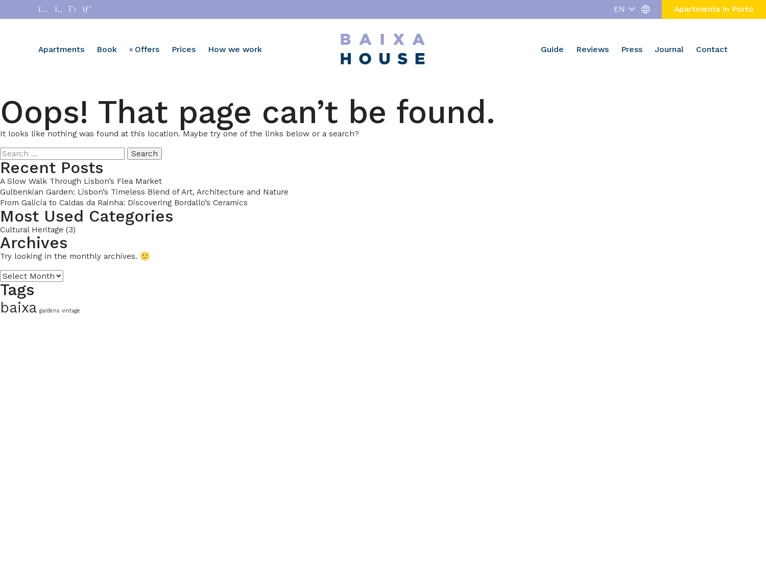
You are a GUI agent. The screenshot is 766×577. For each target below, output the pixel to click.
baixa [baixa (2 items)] (18, 308)
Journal (669, 49)
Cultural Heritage (31, 229)
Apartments (61, 49)
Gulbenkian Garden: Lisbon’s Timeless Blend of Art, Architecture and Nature (144, 192)
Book (107, 49)
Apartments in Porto (714, 9)
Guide (552, 49)
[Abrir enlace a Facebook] (58, 9)
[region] (132, 503)
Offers (147, 49)
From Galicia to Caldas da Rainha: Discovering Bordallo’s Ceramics (124, 202)
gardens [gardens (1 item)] (49, 310)
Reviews (592, 49)
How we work (235, 49)
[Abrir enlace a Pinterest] (87, 9)
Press (631, 49)
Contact (712, 49)
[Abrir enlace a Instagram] (43, 9)
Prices (184, 49)
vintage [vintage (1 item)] (71, 310)
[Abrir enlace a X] (73, 9)
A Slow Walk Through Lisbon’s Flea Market (81, 181)
